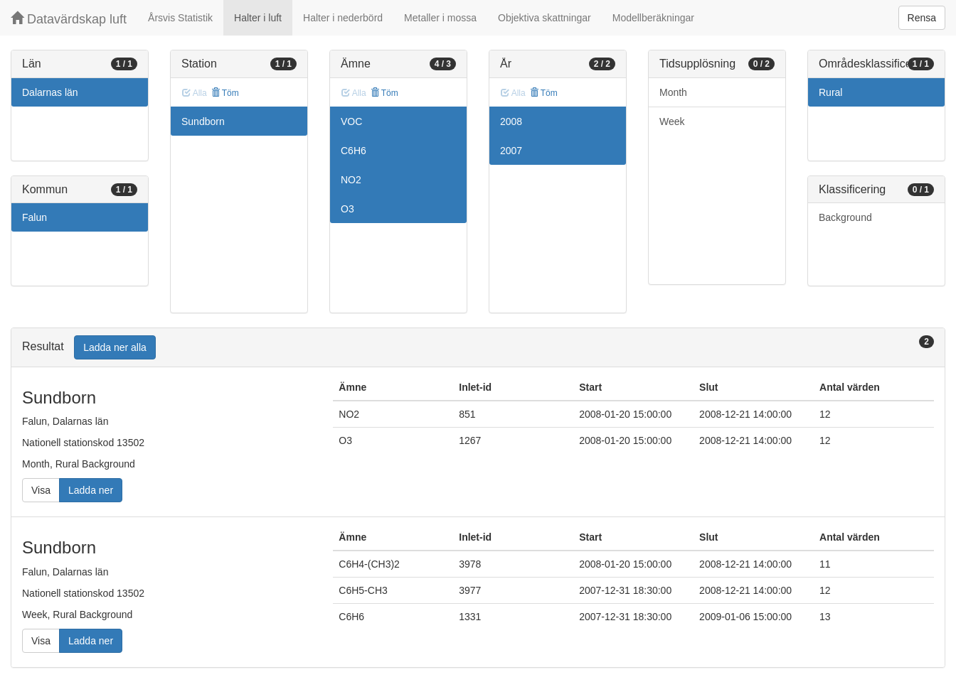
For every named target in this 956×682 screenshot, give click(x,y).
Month (673, 92)
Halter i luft (258, 17)
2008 (511, 121)
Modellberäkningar (653, 17)
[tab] (478, 347)
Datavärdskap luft (69, 18)
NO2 (351, 179)
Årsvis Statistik (180, 17)
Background (845, 217)
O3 (347, 209)
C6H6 (353, 150)
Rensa (922, 17)
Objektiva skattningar (544, 17)
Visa (41, 490)
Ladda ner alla (115, 347)
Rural (830, 92)
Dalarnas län (50, 92)
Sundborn (203, 121)
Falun (34, 217)
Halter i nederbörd (343, 17)
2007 (511, 150)
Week (672, 121)
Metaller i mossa (440, 17)
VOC (351, 121)
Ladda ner (90, 490)
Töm (225, 93)
